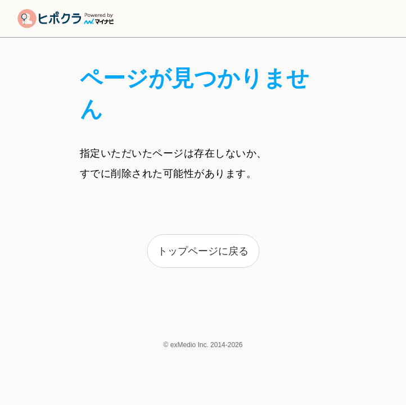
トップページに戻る (203, 251)
